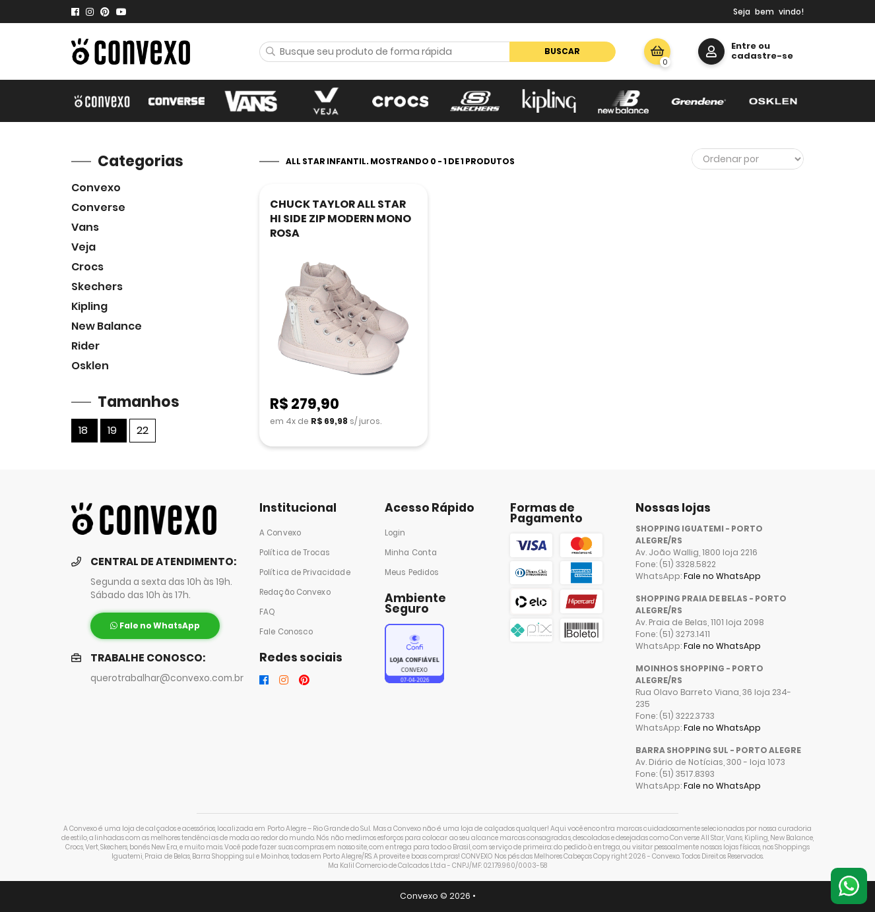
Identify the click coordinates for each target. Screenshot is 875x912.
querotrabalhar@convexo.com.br (166, 678)
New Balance (106, 326)
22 (142, 430)
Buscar (562, 51)
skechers (97, 286)
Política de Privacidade (304, 572)
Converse (98, 207)
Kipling (89, 306)
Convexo (96, 187)
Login (395, 533)
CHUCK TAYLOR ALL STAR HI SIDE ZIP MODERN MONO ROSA (340, 219)
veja (83, 247)
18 (83, 430)
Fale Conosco (286, 631)
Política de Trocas (294, 552)
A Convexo (280, 533)
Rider (85, 345)
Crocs (87, 266)
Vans (85, 227)
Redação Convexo (295, 592)
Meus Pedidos (412, 572)
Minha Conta (411, 552)
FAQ (267, 612)
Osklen (90, 365)
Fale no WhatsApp (722, 576)
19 (112, 430)
